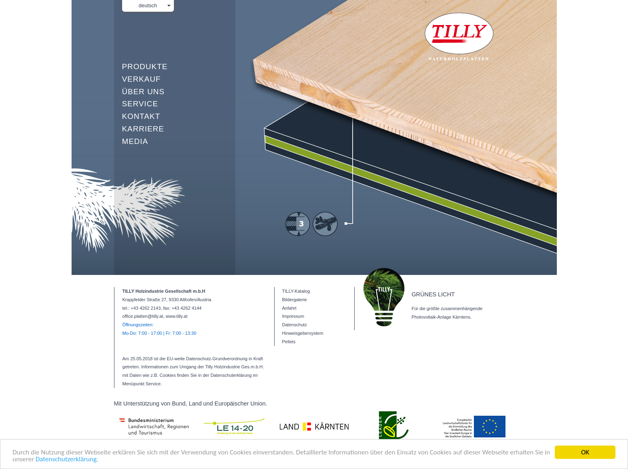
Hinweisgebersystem (303, 333)
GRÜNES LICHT (433, 294)
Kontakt (141, 116)
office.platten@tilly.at (143, 316)
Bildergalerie (294, 299)
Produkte (145, 66)
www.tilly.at (177, 316)
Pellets (289, 341)
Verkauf (141, 79)
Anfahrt (289, 308)
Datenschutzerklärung (66, 459)
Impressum (293, 316)
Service (140, 103)
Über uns (143, 91)
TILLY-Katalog (296, 291)
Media (135, 141)
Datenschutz (294, 324)
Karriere (143, 129)
